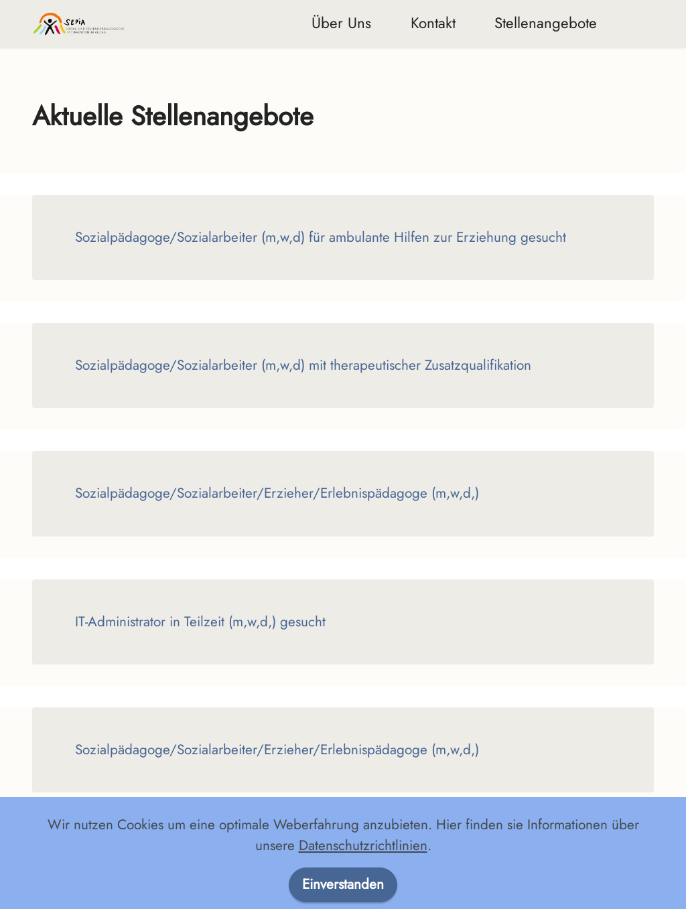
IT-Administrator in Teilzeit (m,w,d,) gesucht (200, 622)
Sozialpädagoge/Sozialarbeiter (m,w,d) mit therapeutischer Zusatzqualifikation (303, 365)
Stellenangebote (545, 22)
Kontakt (433, 22)
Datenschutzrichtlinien (363, 882)
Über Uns (341, 22)
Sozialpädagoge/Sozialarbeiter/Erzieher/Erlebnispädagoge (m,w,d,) (277, 493)
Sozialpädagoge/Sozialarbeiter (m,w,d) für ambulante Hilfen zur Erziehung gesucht (320, 237)
